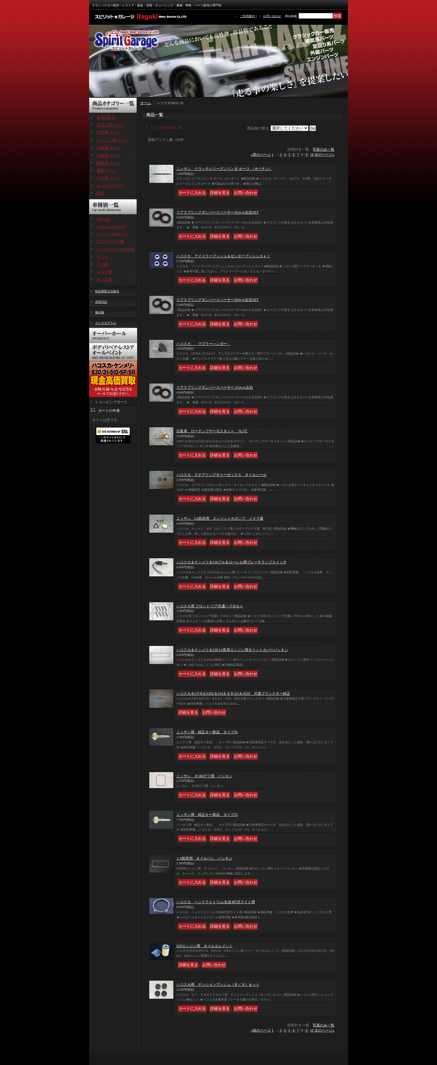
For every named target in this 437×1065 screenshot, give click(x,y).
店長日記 (101, 301)
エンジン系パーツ (112, 140)
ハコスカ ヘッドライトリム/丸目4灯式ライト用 (215, 902)
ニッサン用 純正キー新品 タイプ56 (207, 732)
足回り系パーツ (110, 125)
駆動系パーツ (108, 163)
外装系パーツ (108, 155)
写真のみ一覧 (323, 149)
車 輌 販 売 (106, 117)
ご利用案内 (247, 16)
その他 (102, 264)
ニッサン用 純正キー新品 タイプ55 (207, 815)
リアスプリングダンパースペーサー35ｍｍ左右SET (217, 212)
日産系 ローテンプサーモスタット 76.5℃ (211, 431)
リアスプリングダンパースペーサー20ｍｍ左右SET (217, 300)
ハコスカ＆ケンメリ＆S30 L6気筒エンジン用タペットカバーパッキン (232, 650)
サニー (102, 257)
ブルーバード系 (110, 241)
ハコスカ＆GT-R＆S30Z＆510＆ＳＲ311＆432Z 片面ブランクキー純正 (233, 693)
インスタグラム (105, 322)
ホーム (145, 103)
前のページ (261, 154)
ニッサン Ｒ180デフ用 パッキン (204, 776)
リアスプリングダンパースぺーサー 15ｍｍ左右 (214, 387)
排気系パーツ (108, 132)
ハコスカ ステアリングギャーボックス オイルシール (221, 475)
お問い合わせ (272, 16)
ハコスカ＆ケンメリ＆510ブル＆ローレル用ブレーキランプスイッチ (231, 562)
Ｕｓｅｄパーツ (110, 185)
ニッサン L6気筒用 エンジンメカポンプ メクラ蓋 (219, 518)
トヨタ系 (104, 272)
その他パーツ (108, 178)
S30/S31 (103, 219)
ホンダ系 (104, 279)
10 (312, 154)
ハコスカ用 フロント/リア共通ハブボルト (209, 606)
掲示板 (99, 312)
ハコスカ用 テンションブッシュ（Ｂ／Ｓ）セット (217, 984)
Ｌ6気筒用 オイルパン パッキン (204, 858)
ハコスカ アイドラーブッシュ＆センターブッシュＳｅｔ (223, 256)
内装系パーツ (108, 148)
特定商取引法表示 (107, 291)
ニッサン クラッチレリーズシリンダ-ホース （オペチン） (224, 169)
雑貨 (100, 193)
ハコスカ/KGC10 (111, 226)
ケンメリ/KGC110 (112, 234)
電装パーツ (106, 170)
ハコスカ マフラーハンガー (203, 344)
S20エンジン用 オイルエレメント (204, 946)
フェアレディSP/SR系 (115, 249)
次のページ (324, 154)
